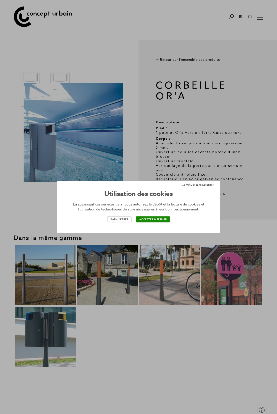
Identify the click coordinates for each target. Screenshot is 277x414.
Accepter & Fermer (153, 219)
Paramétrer (119, 219)
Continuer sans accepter (198, 184)
